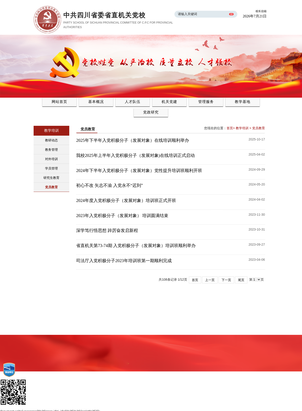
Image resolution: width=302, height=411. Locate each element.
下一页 (226, 280)
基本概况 (96, 102)
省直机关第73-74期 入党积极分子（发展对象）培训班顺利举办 (137, 245)
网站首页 (59, 102)
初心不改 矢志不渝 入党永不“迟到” (110, 185)
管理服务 (206, 102)
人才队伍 (132, 102)
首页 (195, 280)
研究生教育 (51, 178)
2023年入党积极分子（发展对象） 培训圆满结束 (123, 215)
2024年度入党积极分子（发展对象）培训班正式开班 (127, 200)
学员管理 (51, 168)
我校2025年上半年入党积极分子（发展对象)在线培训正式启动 (136, 155)
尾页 (241, 280)
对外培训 (51, 159)
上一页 (210, 280)
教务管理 (51, 149)
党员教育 (51, 187)
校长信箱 (261, 11)
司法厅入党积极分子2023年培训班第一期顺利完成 (125, 260)
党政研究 (151, 112)
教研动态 (51, 140)
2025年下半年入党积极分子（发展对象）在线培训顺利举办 (133, 140)
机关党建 (169, 102)
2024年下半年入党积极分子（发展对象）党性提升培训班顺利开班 (140, 170)
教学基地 (242, 102)
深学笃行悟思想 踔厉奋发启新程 (108, 230)
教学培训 (242, 128)
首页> (231, 128)
